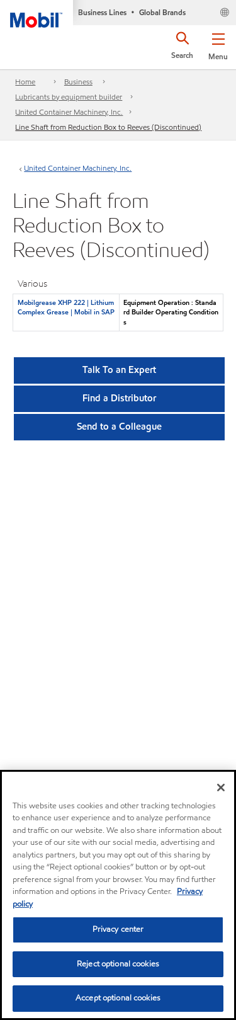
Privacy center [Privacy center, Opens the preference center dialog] (118, 929)
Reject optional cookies (118, 964)
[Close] (221, 787)
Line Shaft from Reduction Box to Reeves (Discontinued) (108, 127)
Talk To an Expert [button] (119, 370)
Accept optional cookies (118, 998)
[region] (118, 895)
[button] (218, 44)
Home (25, 81)
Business (78, 81)
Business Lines (102, 12)
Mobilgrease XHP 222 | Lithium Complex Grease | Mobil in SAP (66, 307)
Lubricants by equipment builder (68, 96)
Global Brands (162, 12)
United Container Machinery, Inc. (69, 111)
